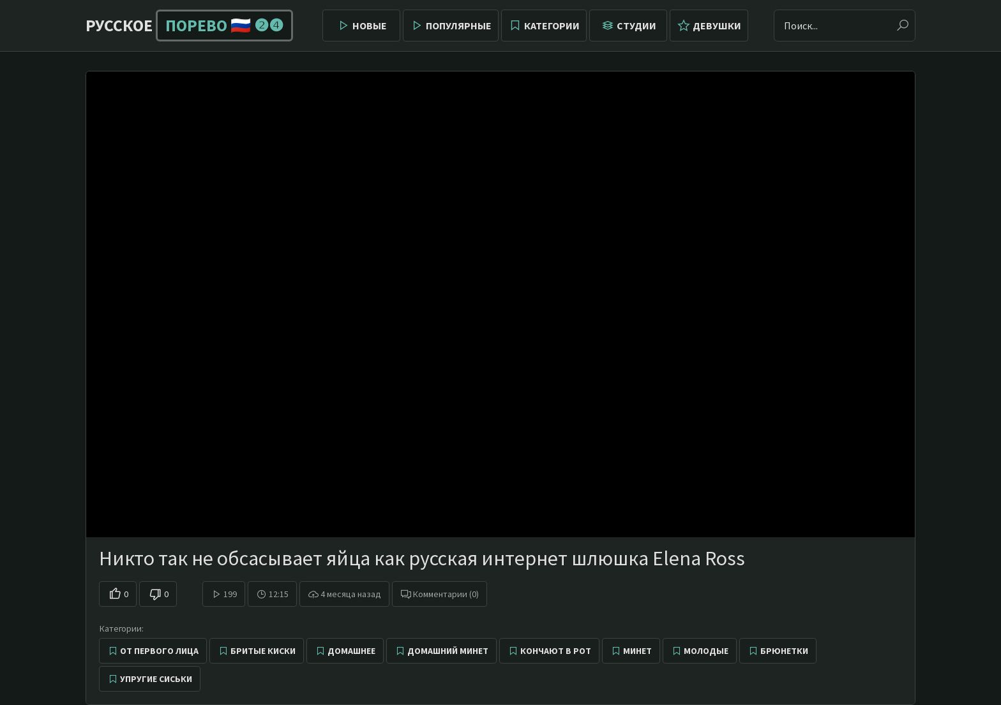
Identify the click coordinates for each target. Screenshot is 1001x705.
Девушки (717, 25)
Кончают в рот (555, 651)
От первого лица (159, 651)
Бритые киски (263, 651)
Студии (636, 25)
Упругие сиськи (156, 679)
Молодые (706, 651)
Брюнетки (784, 651)
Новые (369, 25)
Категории (552, 25)
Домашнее (351, 651)
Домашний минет (447, 651)
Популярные (459, 25)
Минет (637, 651)
